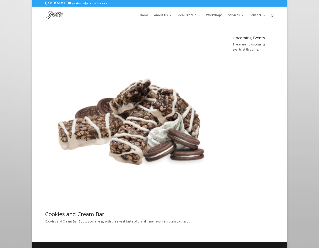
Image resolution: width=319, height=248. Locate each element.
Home (144, 15)
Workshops (214, 15)
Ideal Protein (186, 15)
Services (234, 15)
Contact (255, 15)
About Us (161, 15)
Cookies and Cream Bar (74, 214)
